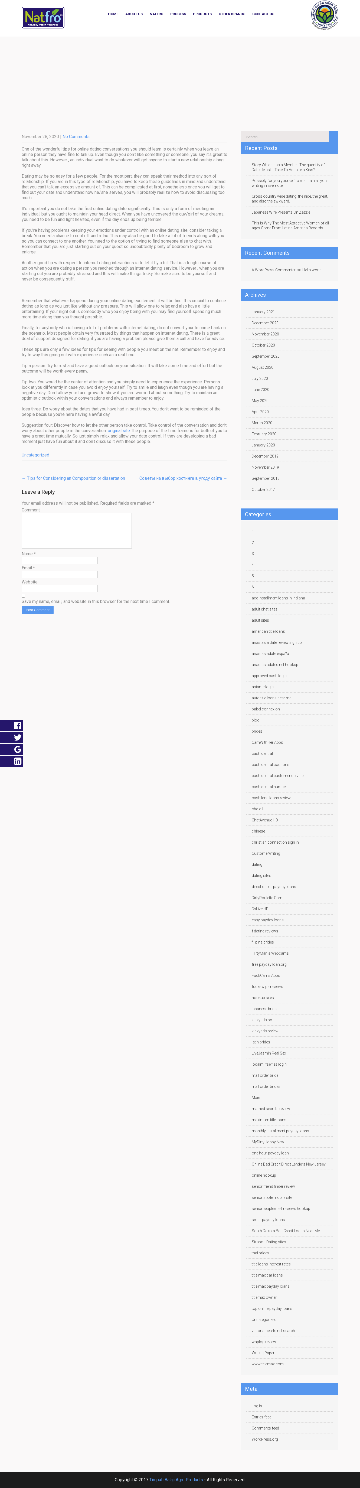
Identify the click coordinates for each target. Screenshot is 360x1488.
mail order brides (266, 1086)
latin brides (261, 1042)
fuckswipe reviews (267, 986)
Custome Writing (266, 853)
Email (28, 574)
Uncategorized (35, 455)
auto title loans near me (271, 698)
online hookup (264, 1175)
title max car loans (267, 1275)
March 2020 (262, 423)
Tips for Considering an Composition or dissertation (73, 478)
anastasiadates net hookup (275, 665)
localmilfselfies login (269, 1064)
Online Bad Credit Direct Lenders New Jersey (289, 1164)
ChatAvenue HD (265, 820)
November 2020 (265, 334)
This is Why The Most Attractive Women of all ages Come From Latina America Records (290, 225)
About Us (134, 14)
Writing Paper (263, 1353)
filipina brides (263, 942)
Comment (31, 510)
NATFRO (156, 14)
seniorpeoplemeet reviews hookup (281, 1208)
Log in (257, 1406)
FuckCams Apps (266, 975)
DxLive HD (260, 909)
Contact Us (263, 14)
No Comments (76, 136)
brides (257, 731)
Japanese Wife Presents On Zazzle (281, 212)
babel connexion (266, 709)
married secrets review (271, 1109)
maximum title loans (269, 1120)
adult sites (260, 620)
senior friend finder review (273, 1186)
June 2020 (260, 389)
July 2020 (260, 378)
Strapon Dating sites (269, 1242)
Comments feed (265, 1428)
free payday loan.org (269, 964)
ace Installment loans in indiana (278, 598)
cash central (262, 753)
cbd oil (257, 809)
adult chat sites (264, 609)
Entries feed (261, 1417)
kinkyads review (265, 1031)
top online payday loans (272, 1308)
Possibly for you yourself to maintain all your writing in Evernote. (290, 183)
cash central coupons (270, 764)
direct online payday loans (274, 887)
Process (178, 14)
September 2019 (266, 478)
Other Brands (232, 14)
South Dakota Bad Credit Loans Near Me (286, 1231)
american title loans (268, 631)
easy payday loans (268, 920)
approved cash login (269, 676)
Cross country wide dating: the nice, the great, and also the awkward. (290, 198)
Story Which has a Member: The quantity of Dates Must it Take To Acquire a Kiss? (288, 167)
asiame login (263, 687)
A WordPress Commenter (274, 270)
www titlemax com (268, 1364)
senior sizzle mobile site (272, 1197)
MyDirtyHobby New (268, 1142)
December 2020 (265, 323)
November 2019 (265, 467)
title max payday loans (271, 1286)
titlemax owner (264, 1297)
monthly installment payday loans (280, 1131)
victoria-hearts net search (273, 1331)
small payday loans (268, 1220)
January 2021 (263, 312)
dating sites (261, 875)
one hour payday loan (270, 1153)
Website (30, 588)
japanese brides (265, 1009)
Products (202, 14)
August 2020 (262, 367)
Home (113, 14)
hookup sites (263, 998)
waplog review (264, 1342)
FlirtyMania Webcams (270, 953)
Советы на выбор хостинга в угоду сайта (183, 478)
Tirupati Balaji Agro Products (176, 1479)
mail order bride (265, 1075)
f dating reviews (265, 931)
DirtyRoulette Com (267, 898)
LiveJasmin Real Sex (269, 1053)
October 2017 (263, 489)
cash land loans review (271, 798)
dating (257, 864)
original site (119, 430)
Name (29, 560)
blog (255, 720)
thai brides (260, 1253)
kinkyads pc (262, 1020)
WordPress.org (265, 1439)
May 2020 (260, 401)
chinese (258, 831)
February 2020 (264, 434)
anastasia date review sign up (277, 642)
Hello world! (312, 270)
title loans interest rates (271, 1264)
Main (256, 1097)
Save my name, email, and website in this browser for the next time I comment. (96, 608)
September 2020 (266, 356)
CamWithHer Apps (267, 742)
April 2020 (260, 412)
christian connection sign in (275, 842)
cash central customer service (277, 776)
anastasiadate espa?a (270, 653)
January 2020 (263, 445)
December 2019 (265, 456)
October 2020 (263, 345)
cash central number (269, 787)
